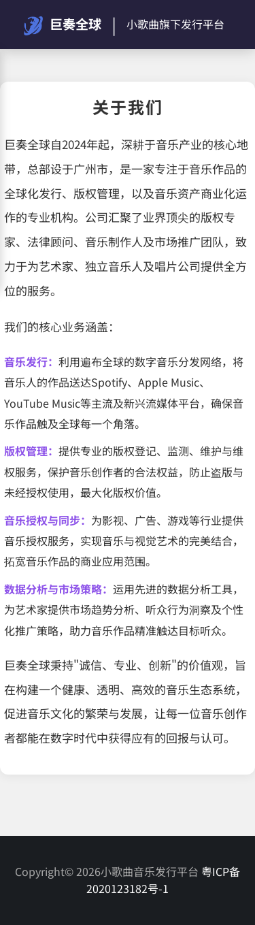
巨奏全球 (62, 24)
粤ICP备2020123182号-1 (163, 880)
